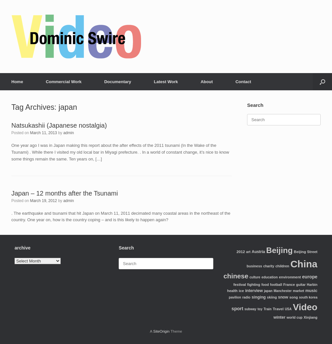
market (298, 291)
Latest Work (166, 81)
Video (305, 307)
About (207, 81)
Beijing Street (305, 252)
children (282, 266)
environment (290, 277)
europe (309, 276)
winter (279, 317)
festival (239, 285)
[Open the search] (322, 81)
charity (268, 266)
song (294, 297)
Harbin (312, 285)
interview (254, 290)
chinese (235, 276)
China (303, 264)
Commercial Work (63, 81)
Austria (258, 251)
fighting (253, 285)
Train (268, 309)
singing (259, 297)
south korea (308, 297)
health (232, 291)
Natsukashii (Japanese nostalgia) (59, 125)
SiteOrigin (161, 331)
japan (268, 291)
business (254, 266)
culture (255, 277)
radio (246, 297)
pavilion (235, 297)
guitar (301, 285)
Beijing (279, 250)
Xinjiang (310, 317)
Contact (243, 81)
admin (68, 133)
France (289, 285)
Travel (278, 309)
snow (283, 297)
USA (288, 309)
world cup (294, 317)
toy (259, 309)
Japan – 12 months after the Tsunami (64, 193)
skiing (272, 297)
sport (237, 308)
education (270, 277)
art (248, 252)
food (265, 285)
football (276, 285)
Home (17, 81)
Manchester (283, 291)
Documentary (117, 81)
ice (241, 290)
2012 (241, 251)
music (311, 290)
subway (250, 309)
